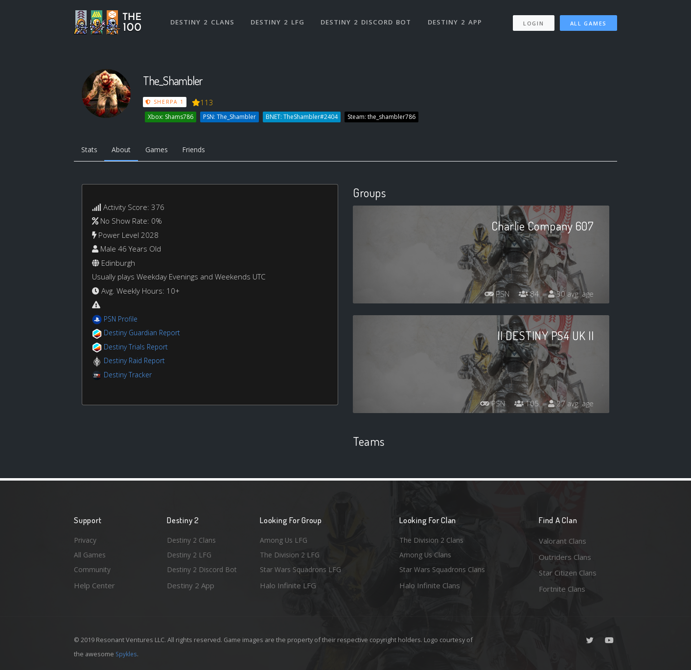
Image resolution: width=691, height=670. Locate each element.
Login (533, 19)
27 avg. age (570, 405)
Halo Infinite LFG (288, 589)
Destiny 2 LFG (279, 18)
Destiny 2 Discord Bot (367, 18)
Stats (90, 151)
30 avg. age (570, 295)
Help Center (94, 589)
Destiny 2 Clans (203, 18)
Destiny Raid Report (137, 362)
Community (93, 573)
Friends (202, 151)
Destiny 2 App (457, 18)
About (125, 151)
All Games (588, 19)
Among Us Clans (426, 557)
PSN (492, 295)
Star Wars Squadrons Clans (444, 573)
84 (526, 295)
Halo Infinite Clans (429, 589)
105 (523, 405)
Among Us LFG (285, 541)
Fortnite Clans (562, 589)
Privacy (86, 541)
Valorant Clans (562, 541)
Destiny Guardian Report (145, 334)
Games (163, 151)
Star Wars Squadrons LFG (303, 573)
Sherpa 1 (165, 101)
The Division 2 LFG (291, 557)
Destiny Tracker (129, 376)
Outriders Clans (565, 557)
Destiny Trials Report (138, 348)
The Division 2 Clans (432, 541)
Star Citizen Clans (568, 573)
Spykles (126, 653)
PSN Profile (122, 320)
